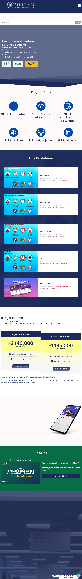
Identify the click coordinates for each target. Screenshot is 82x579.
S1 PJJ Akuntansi (68, 140)
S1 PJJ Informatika (13, 114)
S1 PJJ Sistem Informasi (41, 115)
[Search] (78, 22)
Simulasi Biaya (21, 366)
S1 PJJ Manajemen (41, 140)
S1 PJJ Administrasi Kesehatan (68, 117)
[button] (79, 5)
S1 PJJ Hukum (13, 140)
